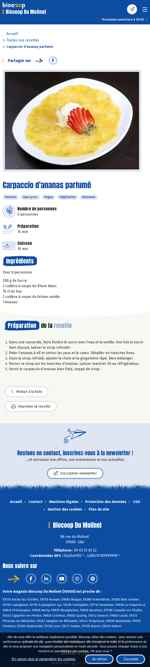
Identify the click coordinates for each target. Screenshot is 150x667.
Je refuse (99, 659)
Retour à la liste (26, 391)
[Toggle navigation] (144, 11)
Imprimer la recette (30, 406)
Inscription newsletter (75, 473)
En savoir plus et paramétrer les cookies (44, 659)
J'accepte (130, 659)
